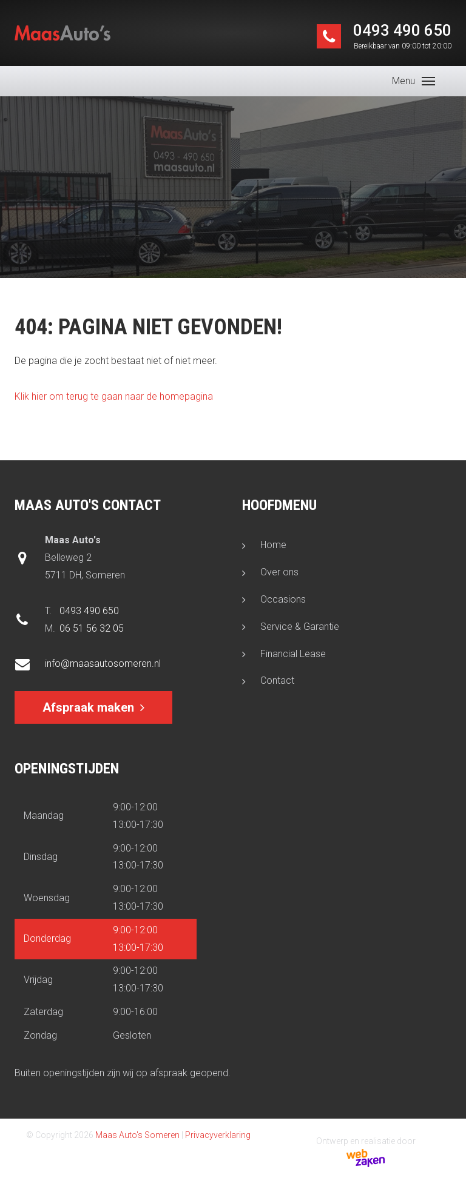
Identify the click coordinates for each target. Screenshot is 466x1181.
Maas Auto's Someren (137, 1135)
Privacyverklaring (218, 1135)
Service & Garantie (299, 626)
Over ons (279, 572)
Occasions (283, 599)
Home (273, 545)
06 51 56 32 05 (91, 628)
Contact (277, 680)
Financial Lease (293, 654)
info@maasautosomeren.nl (103, 663)
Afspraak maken (88, 707)
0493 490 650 (402, 37)
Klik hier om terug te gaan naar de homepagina (114, 396)
